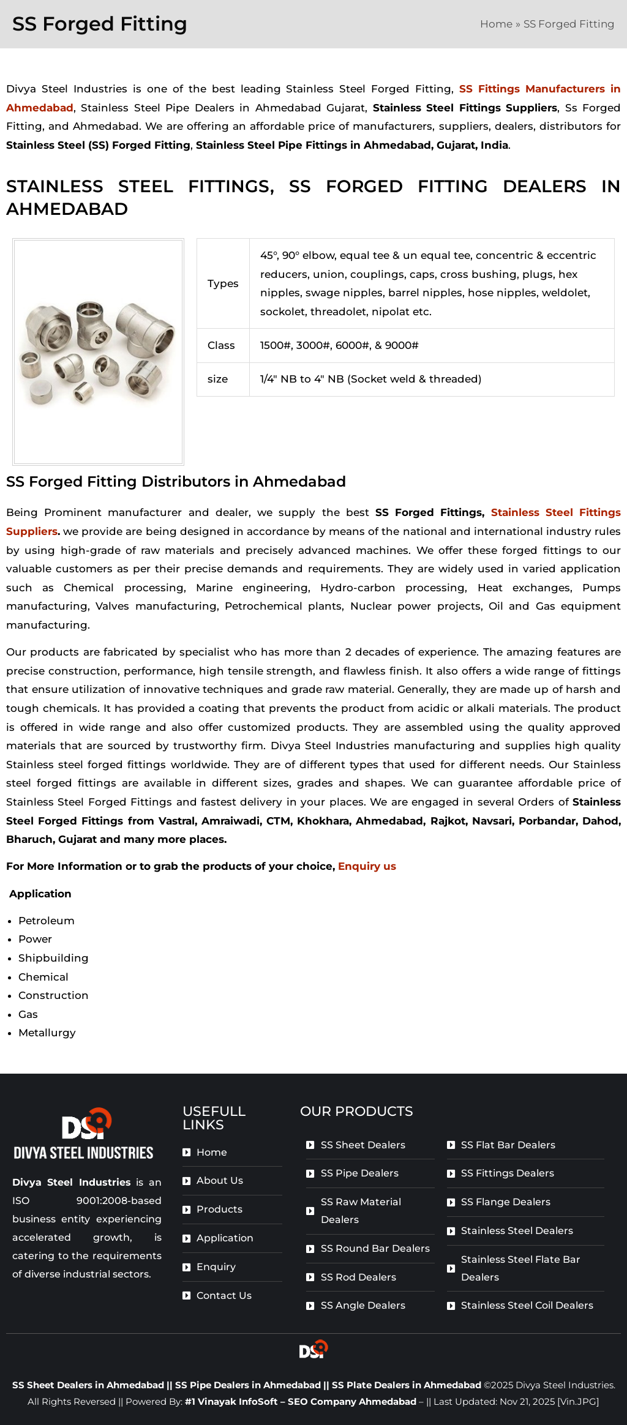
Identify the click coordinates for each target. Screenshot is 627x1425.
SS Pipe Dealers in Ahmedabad (249, 1385)
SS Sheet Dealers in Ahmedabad (88, 1385)
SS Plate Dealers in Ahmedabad (406, 1385)
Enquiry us (367, 866)
